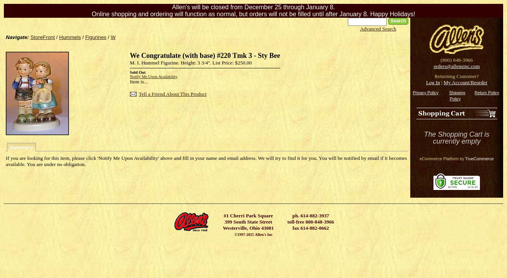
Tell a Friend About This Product (173, 94)
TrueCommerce (479, 158)
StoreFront (43, 37)
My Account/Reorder (465, 82)
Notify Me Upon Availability (154, 77)
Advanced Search (378, 29)
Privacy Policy (425, 92)
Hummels (70, 37)
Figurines (95, 37)
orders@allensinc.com (456, 66)
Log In (433, 82)
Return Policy (486, 92)
